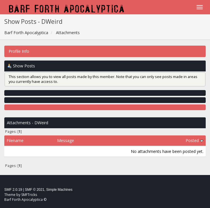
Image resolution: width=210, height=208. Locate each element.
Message (65, 140)
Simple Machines (59, 190)
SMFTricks (29, 194)
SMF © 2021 (34, 190)
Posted (194, 140)
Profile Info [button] (19, 51)
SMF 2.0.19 (13, 190)
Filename (15, 140)
